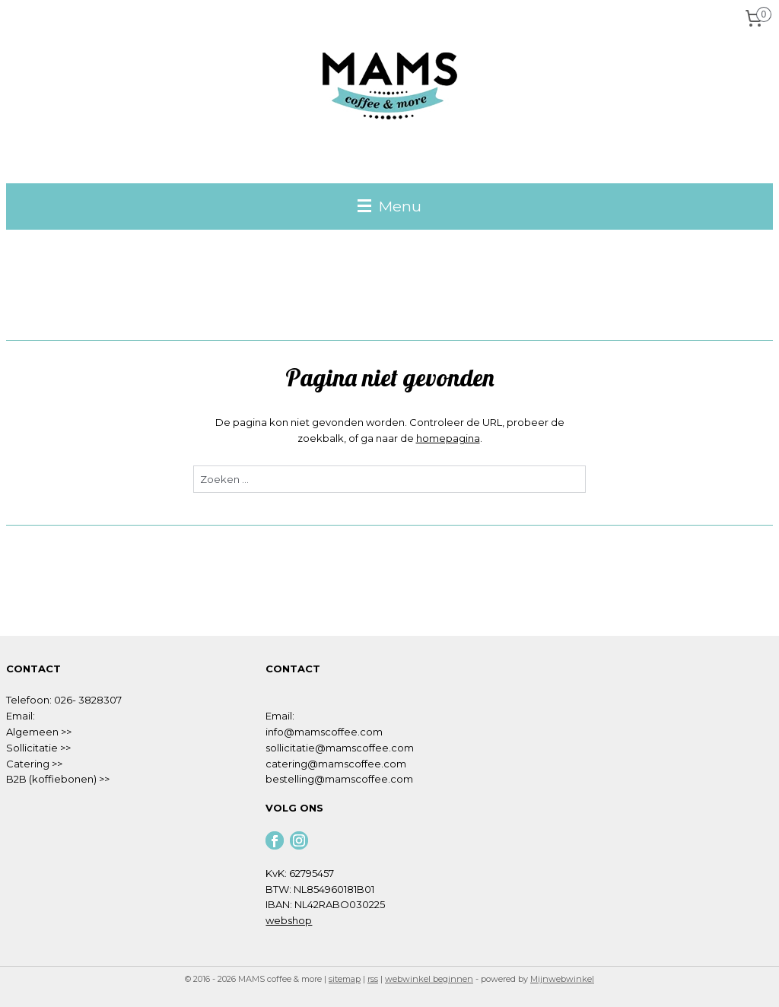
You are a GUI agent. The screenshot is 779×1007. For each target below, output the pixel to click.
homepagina (448, 438)
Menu (389, 206)
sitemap (345, 979)
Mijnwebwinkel (562, 979)
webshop (288, 920)
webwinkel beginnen (429, 979)
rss (372, 979)
